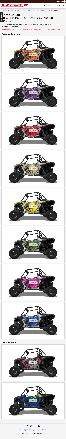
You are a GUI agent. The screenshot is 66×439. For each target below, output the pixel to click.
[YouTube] (38, 426)
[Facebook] (27, 426)
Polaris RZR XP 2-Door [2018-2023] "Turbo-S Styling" (28, 10)
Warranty (30, 430)
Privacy (44, 430)
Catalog (4, 10)
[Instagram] (31, 426)
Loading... (48, 5)
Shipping (22, 430)
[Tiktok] (35, 426)
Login (57, 5)
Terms (38, 430)
